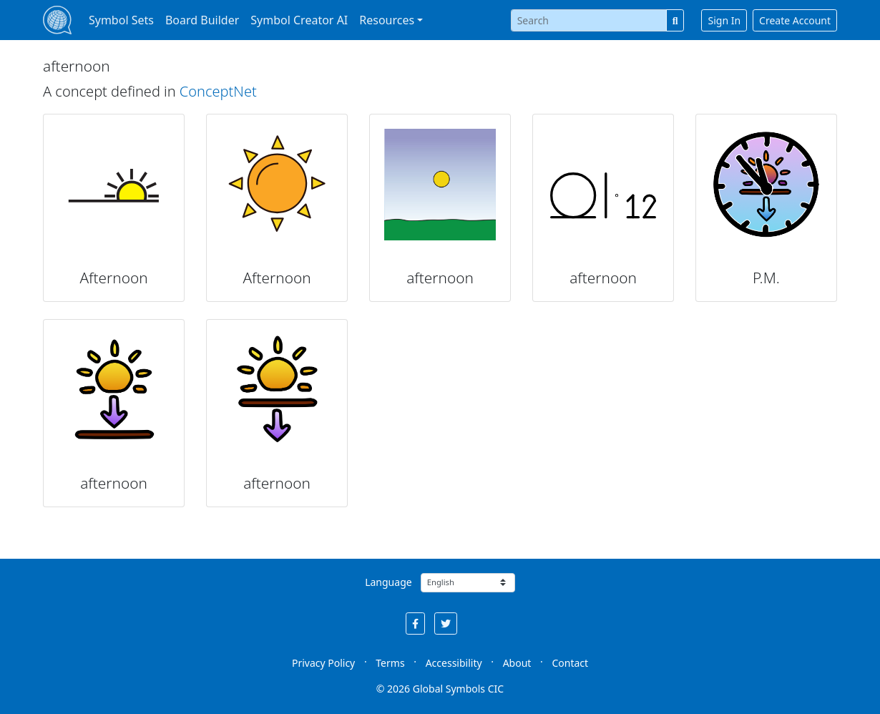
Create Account (795, 20)
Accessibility (454, 663)
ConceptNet (218, 91)
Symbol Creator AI (299, 20)
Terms (390, 663)
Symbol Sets (121, 20)
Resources (386, 20)
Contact (570, 663)
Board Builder (202, 20)
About (517, 663)
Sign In (724, 20)
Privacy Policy (323, 663)
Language (388, 582)
